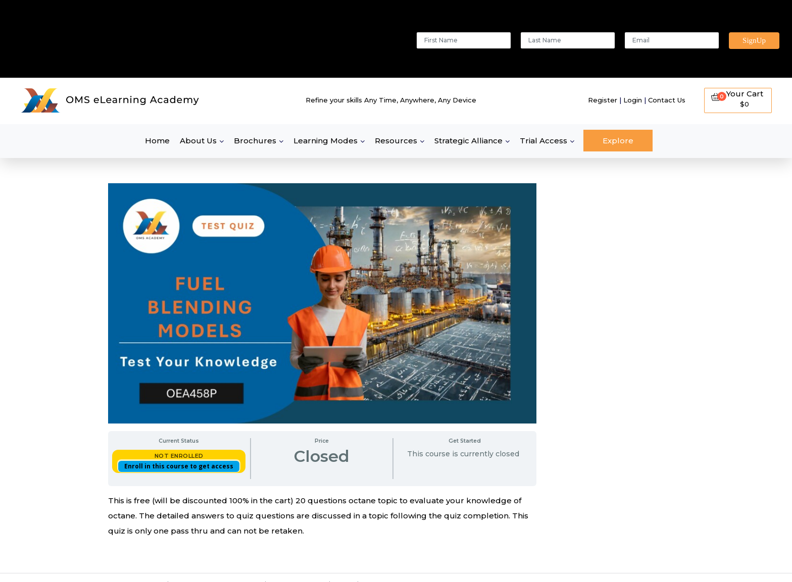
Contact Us (666, 100)
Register (602, 100)
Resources (396, 140)
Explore (618, 140)
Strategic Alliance (468, 140)
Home (157, 140)
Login (632, 100)
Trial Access (543, 140)
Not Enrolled (179, 455)
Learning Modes (325, 140)
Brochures (255, 140)
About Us (198, 140)
